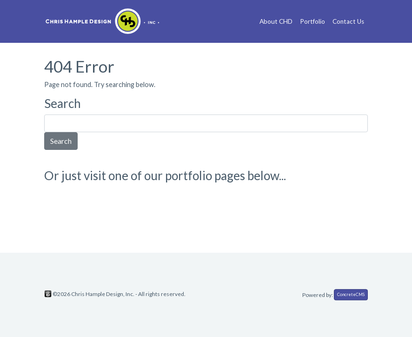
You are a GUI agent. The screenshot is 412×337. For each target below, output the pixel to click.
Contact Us (348, 21)
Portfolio (312, 21)
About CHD (275, 21)
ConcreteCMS (351, 294)
